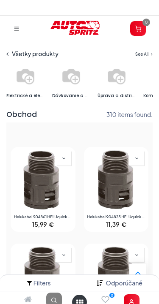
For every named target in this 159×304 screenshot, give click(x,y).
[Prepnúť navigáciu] (16, 28)
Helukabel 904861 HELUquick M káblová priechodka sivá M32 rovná (43, 217)
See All (144, 54)
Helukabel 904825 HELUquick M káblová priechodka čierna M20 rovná (116, 217)
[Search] (54, 300)
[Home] (28, 300)
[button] (124, 283)
